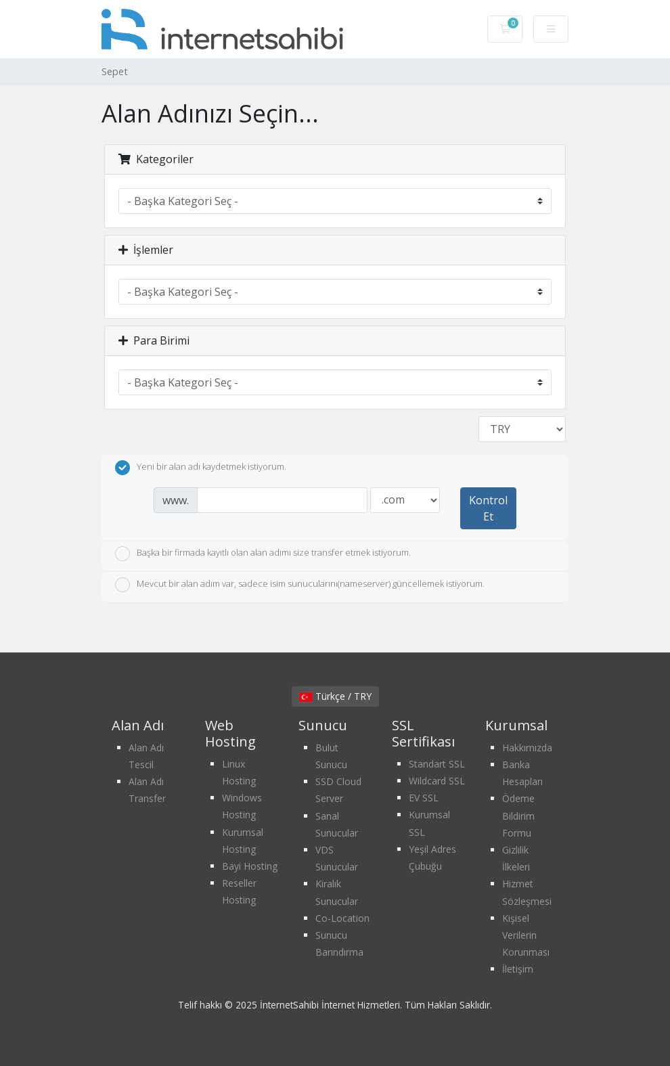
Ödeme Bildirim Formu (518, 815)
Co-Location (342, 918)
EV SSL (424, 797)
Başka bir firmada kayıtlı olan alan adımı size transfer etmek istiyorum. (263, 553)
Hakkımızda (527, 747)
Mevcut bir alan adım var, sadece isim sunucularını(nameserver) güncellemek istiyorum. (300, 584)
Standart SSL (437, 763)
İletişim (517, 968)
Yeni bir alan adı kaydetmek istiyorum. (200, 467)
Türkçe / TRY (335, 696)
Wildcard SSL (437, 780)
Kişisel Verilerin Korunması (526, 935)
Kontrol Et (488, 508)
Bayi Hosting (249, 866)
